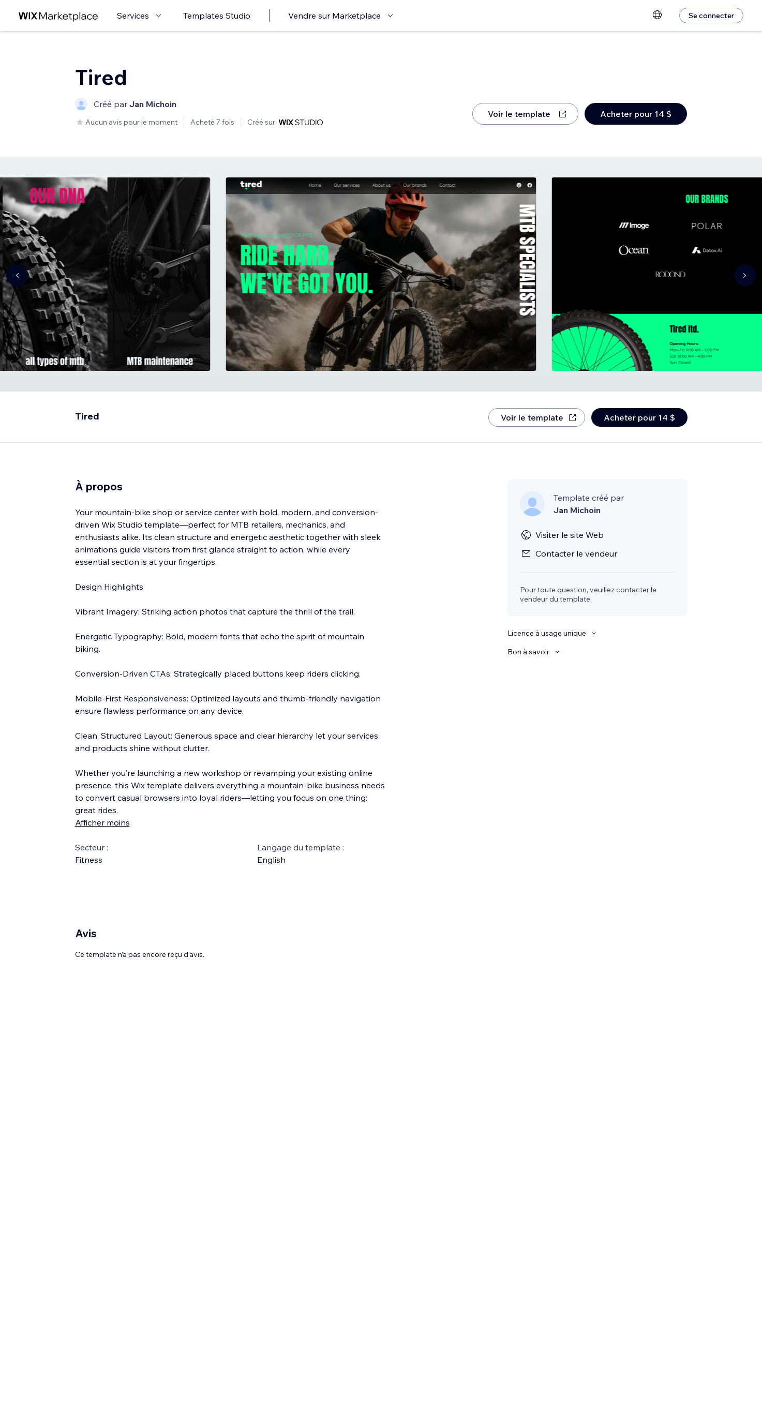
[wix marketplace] (58, 16)
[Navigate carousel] (17, 275)
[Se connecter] (711, 15)
